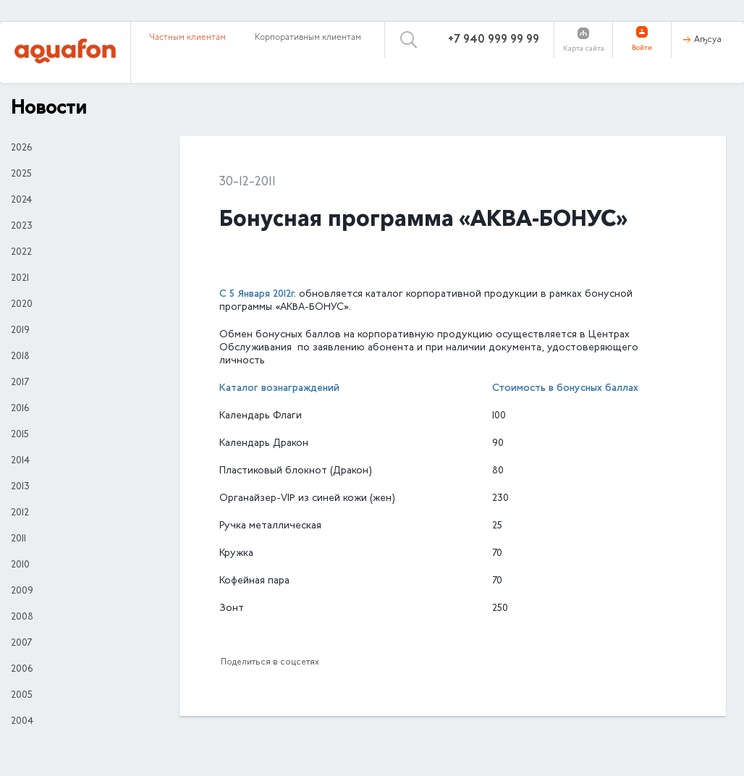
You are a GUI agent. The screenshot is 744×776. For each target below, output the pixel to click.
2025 (21, 174)
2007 (21, 643)
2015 (20, 435)
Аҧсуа (708, 39)
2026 (21, 148)
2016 (20, 409)
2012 (20, 513)
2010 (20, 565)
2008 (22, 617)
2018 (20, 357)
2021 (20, 279)
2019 (20, 331)
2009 (22, 591)
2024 (21, 200)
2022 (21, 253)
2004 (22, 722)
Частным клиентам (187, 37)
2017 (20, 383)
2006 (22, 670)
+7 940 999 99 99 (493, 40)
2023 (22, 227)
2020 (22, 305)
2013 (20, 487)
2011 (18, 539)
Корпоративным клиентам (308, 37)
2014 (20, 461)
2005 (22, 696)
